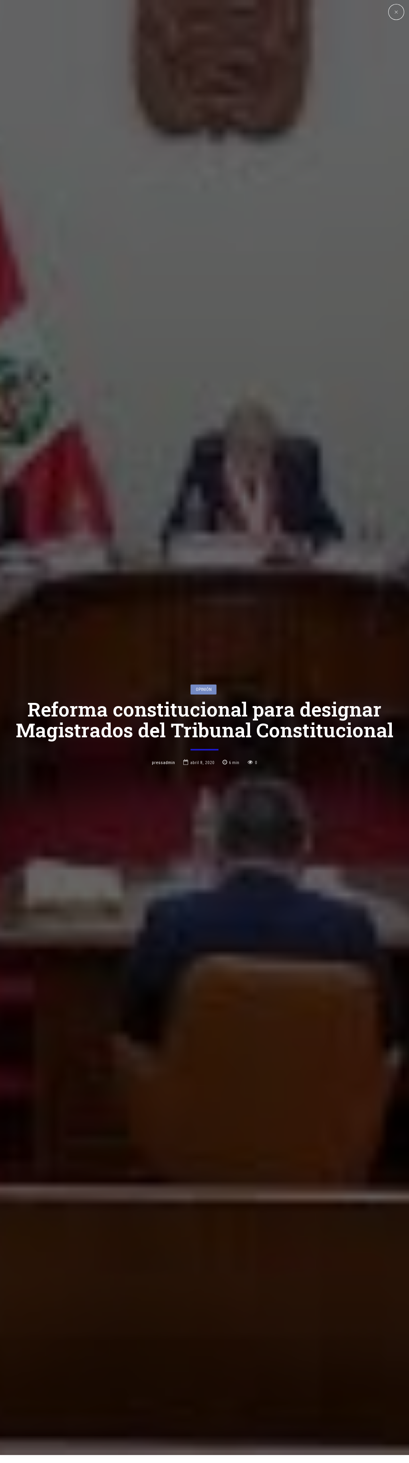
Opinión (204, 602)
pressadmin (163, 675)
